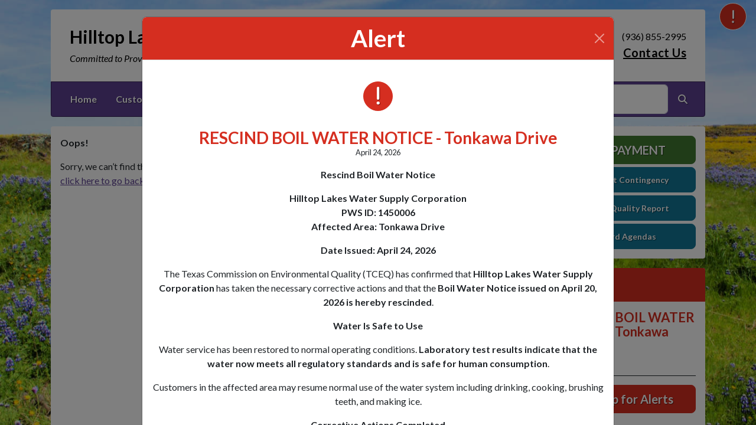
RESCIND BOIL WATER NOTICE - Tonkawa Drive (378, 138)
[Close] (599, 38)
